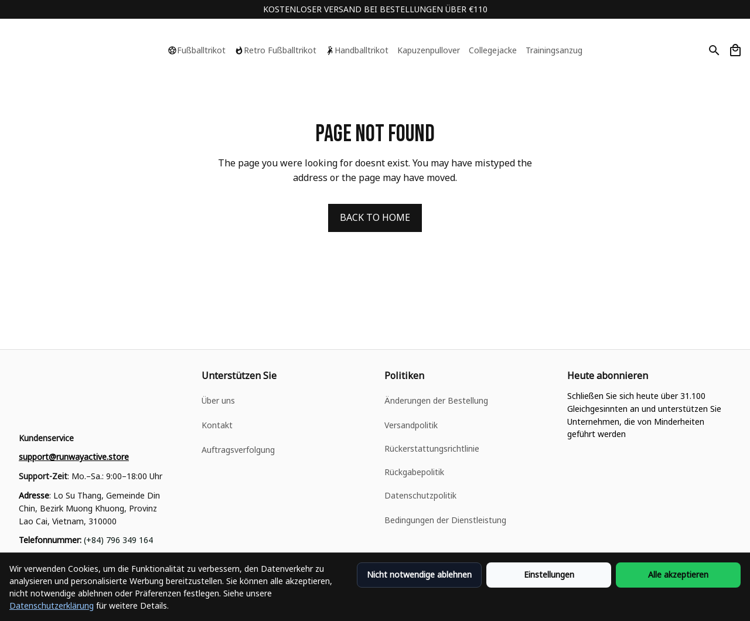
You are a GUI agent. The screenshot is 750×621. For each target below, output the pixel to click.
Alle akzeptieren (678, 574)
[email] (74, 457)
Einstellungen (549, 574)
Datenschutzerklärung (51, 605)
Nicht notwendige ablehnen (419, 574)
